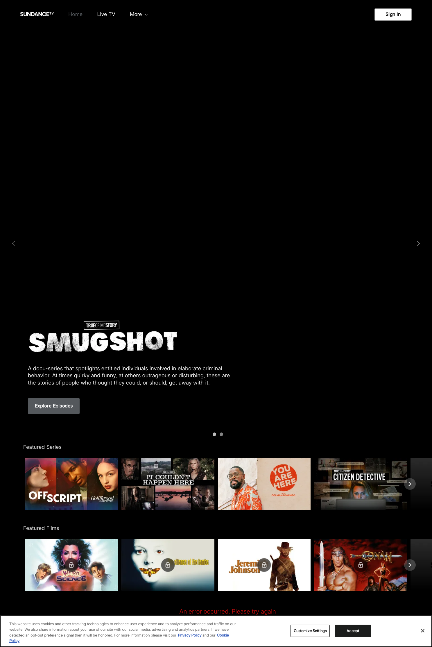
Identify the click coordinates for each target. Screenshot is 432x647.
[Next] (410, 484)
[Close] (422, 630)
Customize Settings (310, 630)
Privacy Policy (189, 635)
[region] (216, 631)
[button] (71, 483)
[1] (219, 432)
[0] (212, 432)
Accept (353, 630)
